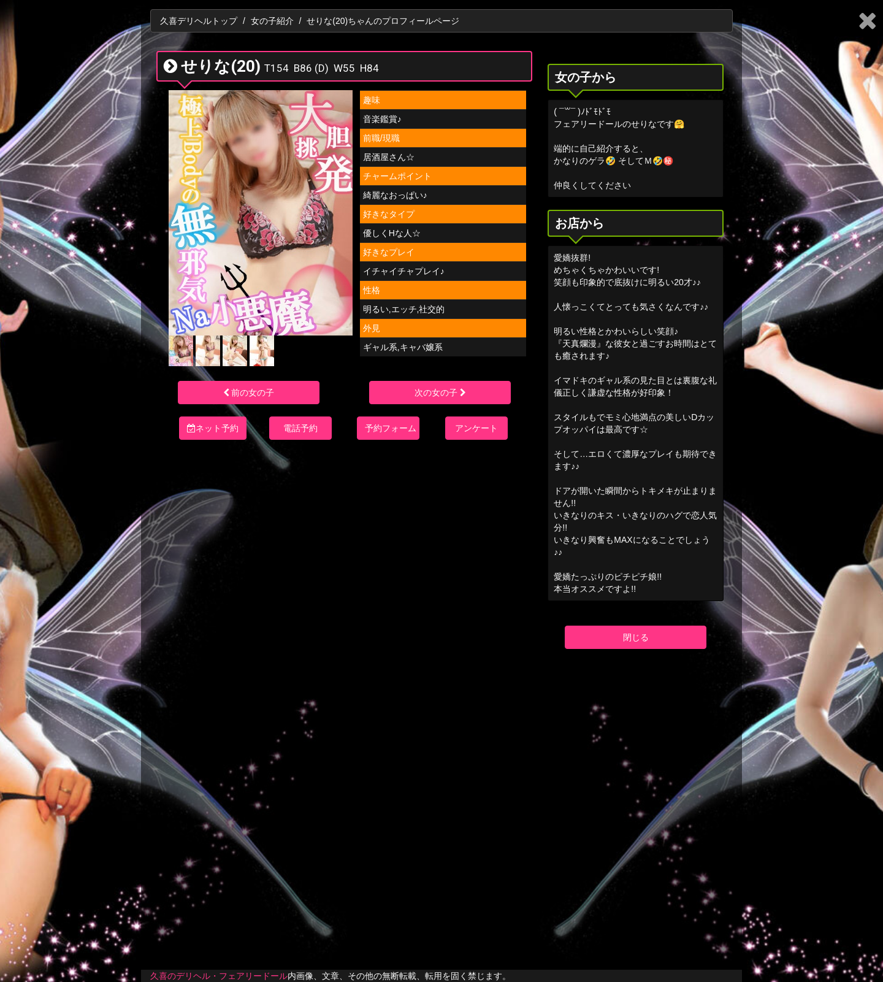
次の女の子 (440, 392)
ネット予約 (213, 428)
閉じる (636, 637)
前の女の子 (249, 392)
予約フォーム (390, 428)
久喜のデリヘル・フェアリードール (219, 976)
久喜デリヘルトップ (198, 21)
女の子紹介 (272, 21)
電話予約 (300, 428)
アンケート (476, 428)
